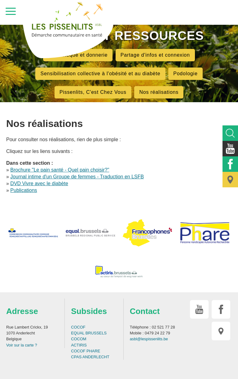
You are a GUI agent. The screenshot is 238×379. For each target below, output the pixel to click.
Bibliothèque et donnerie (78, 55)
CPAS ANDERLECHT (90, 357)
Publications (23, 190)
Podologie (185, 73)
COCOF (78, 327)
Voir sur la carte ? (21, 345)
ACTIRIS (78, 345)
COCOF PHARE (85, 351)
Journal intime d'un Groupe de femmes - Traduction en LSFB (77, 176)
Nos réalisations (158, 92)
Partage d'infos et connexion (155, 55)
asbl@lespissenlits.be (149, 339)
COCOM (78, 339)
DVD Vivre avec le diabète (39, 183)
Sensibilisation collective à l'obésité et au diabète (100, 73)
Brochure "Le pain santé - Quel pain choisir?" (59, 169)
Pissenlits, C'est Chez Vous (93, 92)
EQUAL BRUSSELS (89, 333)
